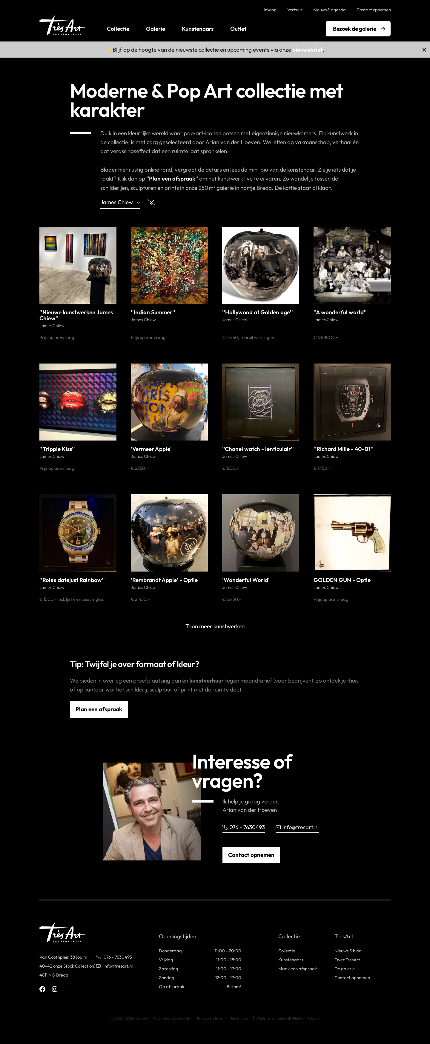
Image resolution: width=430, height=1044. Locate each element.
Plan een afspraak (172, 178)
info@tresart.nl (298, 826)
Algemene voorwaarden (172, 1018)
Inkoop (270, 10)
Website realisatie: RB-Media (280, 1018)
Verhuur (294, 10)
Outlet (238, 28)
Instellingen (240, 1018)
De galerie (344, 968)
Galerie (155, 28)
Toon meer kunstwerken (215, 626)
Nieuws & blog (348, 950)
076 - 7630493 (244, 826)
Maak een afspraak (297, 968)
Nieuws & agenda (329, 10)
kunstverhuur (206, 680)
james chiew (120, 202)
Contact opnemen (374, 10)
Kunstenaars (198, 28)
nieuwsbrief (307, 49)
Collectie (118, 28)
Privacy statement (211, 1018)
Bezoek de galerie (354, 28)
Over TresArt (347, 959)
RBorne (313, 1018)
